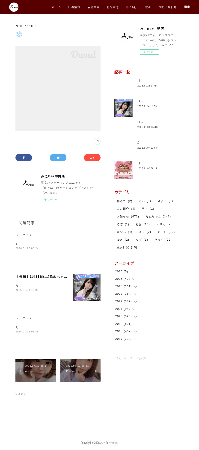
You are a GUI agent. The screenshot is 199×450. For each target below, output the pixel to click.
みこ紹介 (165, 7)
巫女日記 (127, 247)
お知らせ (128, 216)
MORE (182, 7)
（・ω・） (24, 235)
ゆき (123, 239)
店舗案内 (127, 7)
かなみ (124, 232)
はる (145, 232)
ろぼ (123, 224)
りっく (163, 239)
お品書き (146, 7)
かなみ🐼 (144, 142)
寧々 (148, 208)
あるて (124, 201)
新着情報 (107, 7)
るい (145, 201)
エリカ (164, 224)
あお (143, 224)
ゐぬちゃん (158, 216)
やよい (165, 201)
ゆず (142, 239)
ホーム (90, 7)
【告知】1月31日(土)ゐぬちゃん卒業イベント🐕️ (54, 276)
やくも (166, 232)
